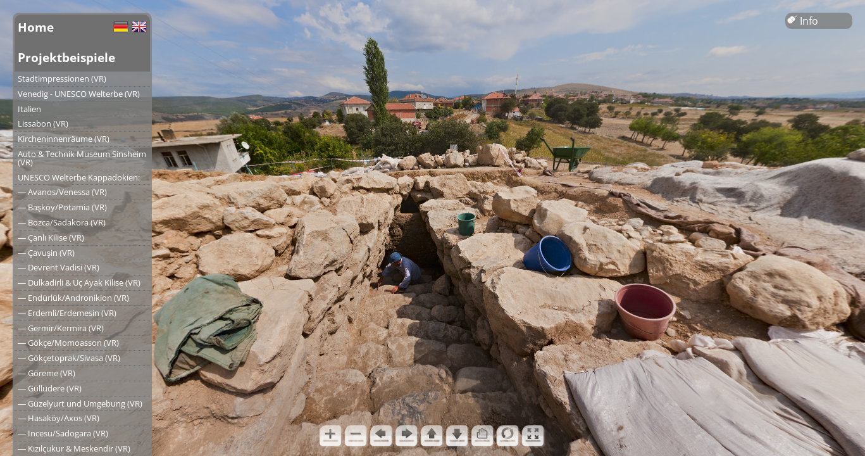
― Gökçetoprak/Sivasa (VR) (69, 358)
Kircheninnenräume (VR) (63, 138)
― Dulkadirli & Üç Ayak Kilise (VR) (79, 282)
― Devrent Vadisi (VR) (58, 267)
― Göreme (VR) (46, 373)
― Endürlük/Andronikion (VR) (73, 297)
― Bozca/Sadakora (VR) (62, 222)
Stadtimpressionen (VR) (62, 78)
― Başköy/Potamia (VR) (62, 207)
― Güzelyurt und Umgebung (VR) (80, 403)
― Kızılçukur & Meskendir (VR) (74, 448)
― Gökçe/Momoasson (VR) (68, 342)
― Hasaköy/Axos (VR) (58, 418)
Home (36, 26)
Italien (29, 109)
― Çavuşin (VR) (46, 252)
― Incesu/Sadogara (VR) (63, 433)
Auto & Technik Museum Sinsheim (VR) (82, 158)
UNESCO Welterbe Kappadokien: (79, 177)
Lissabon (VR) (43, 123)
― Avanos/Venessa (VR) (62, 192)
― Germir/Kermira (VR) (61, 328)
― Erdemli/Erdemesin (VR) (67, 313)
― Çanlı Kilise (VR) (51, 237)
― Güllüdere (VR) (50, 388)
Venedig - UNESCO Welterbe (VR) (79, 93)
